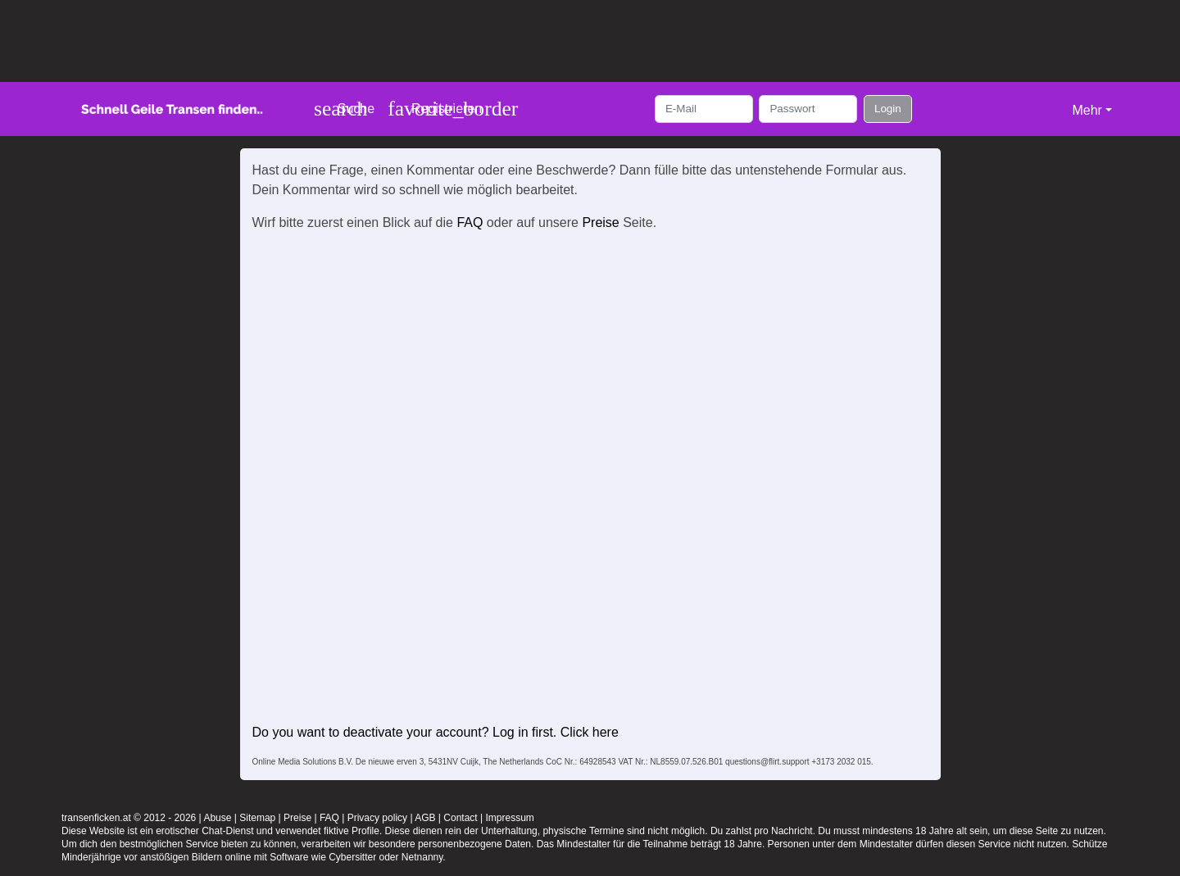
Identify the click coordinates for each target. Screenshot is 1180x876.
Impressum (509, 818)
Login (887, 108)
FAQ (469, 222)
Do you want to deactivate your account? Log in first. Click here (435, 732)
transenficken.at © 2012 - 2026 (128, 818)
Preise (600, 222)
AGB (425, 818)
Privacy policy (377, 818)
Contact (460, 818)
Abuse (217, 818)
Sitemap (257, 818)
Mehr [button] (1086, 110)
